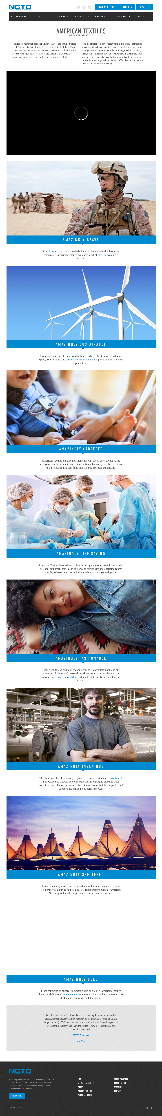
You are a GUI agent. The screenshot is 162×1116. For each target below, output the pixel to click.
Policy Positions (59, 16)
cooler (59, 677)
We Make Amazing (86, 1083)
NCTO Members (81, 1035)
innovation (114, 778)
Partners (141, 16)
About (39, 16)
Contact (117, 1091)
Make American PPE (19, 16)
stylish (73, 677)
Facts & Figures (80, 16)
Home (80, 1079)
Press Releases (121, 1079)
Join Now (127, 7)
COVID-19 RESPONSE (107, 7)
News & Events (100, 16)
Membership (121, 16)
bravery (102, 254)
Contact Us (144, 7)
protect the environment (80, 359)
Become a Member (122, 1083)
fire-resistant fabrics (60, 251)
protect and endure (69, 994)
